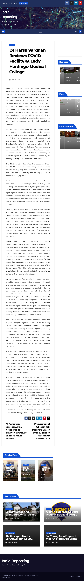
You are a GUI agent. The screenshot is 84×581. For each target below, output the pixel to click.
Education (9, 509)
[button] (76, 32)
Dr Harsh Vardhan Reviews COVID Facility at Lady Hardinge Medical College (27, 61)
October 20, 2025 (14, 518)
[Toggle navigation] (40, 32)
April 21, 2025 (13, 543)
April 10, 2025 (53, 543)
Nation (12, 45)
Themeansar (6, 577)
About (71, 576)
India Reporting (15, 561)
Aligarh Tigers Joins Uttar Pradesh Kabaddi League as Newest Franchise (62, 514)
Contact (78, 576)
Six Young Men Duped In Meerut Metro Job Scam (61, 537)
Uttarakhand (10, 533)
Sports (48, 509)
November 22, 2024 (75, 77)
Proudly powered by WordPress (13, 575)
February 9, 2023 (74, 141)
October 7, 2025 (54, 518)
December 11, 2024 (64, 77)
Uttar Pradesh (51, 533)
